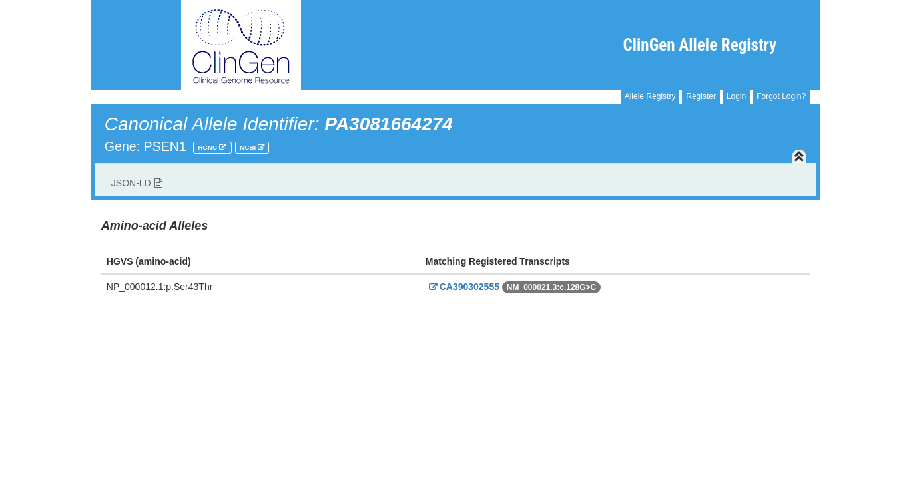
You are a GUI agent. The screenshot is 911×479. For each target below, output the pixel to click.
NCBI (249, 147)
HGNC (208, 147)
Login (736, 96)
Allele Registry (650, 96)
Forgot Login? (781, 96)
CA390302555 (462, 286)
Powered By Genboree (755, 318)
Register (701, 96)
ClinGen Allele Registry (700, 45)
